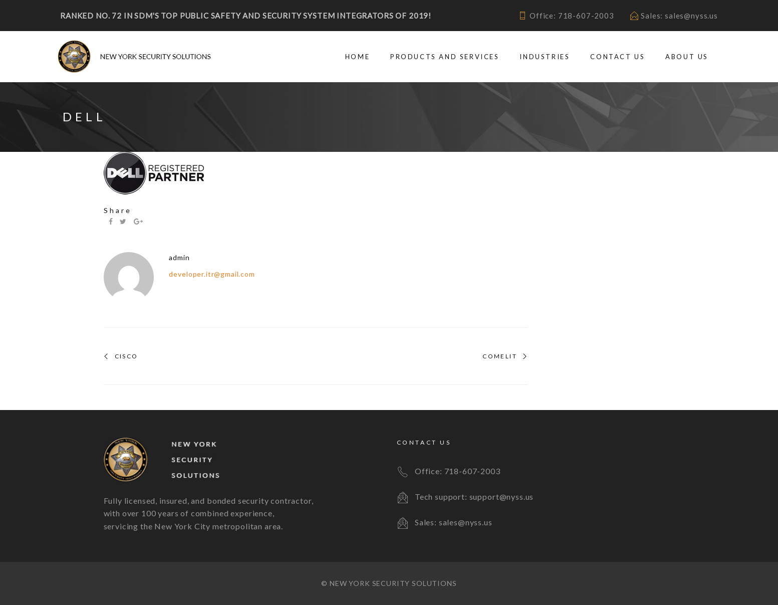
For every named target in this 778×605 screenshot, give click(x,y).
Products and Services (444, 57)
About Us (686, 57)
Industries (545, 57)
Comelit (499, 356)
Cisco (126, 356)
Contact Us (617, 57)
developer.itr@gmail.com (211, 274)
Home (357, 57)
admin (179, 257)
